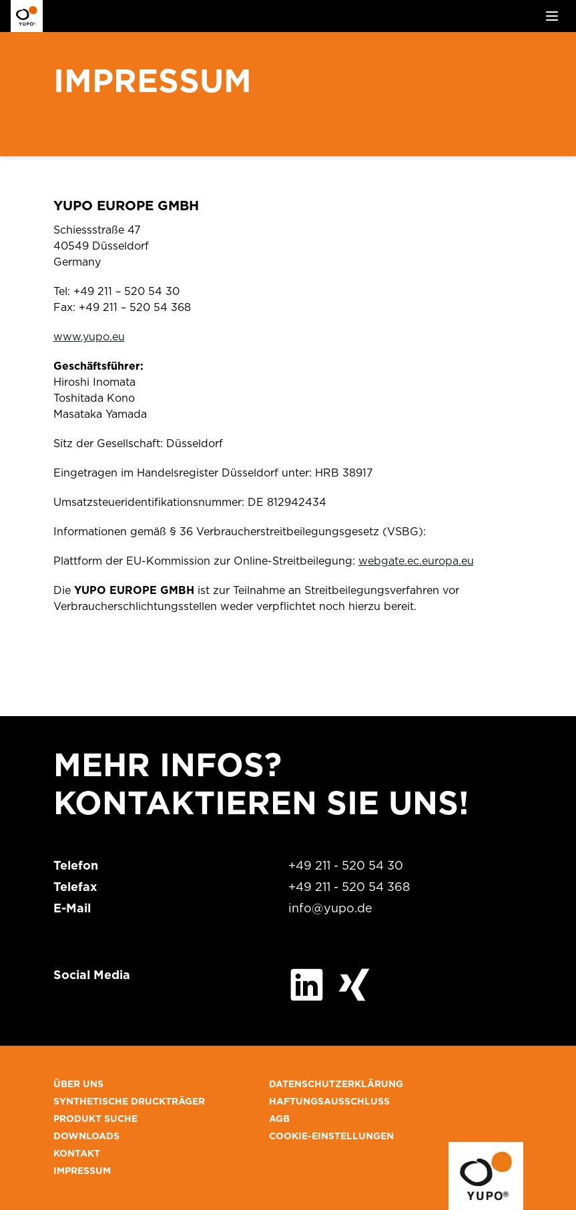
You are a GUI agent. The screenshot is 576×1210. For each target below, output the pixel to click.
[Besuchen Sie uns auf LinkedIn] (306, 984)
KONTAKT (76, 1154)
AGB (279, 1119)
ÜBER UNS (78, 1084)
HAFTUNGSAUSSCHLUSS (329, 1102)
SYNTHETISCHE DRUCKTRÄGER (129, 1102)
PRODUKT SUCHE (95, 1119)
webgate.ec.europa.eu (416, 561)
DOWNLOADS (86, 1136)
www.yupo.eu (89, 337)
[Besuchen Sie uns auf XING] (354, 984)
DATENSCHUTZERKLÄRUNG (336, 1084)
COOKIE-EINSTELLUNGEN (331, 1136)
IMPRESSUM (82, 1171)
